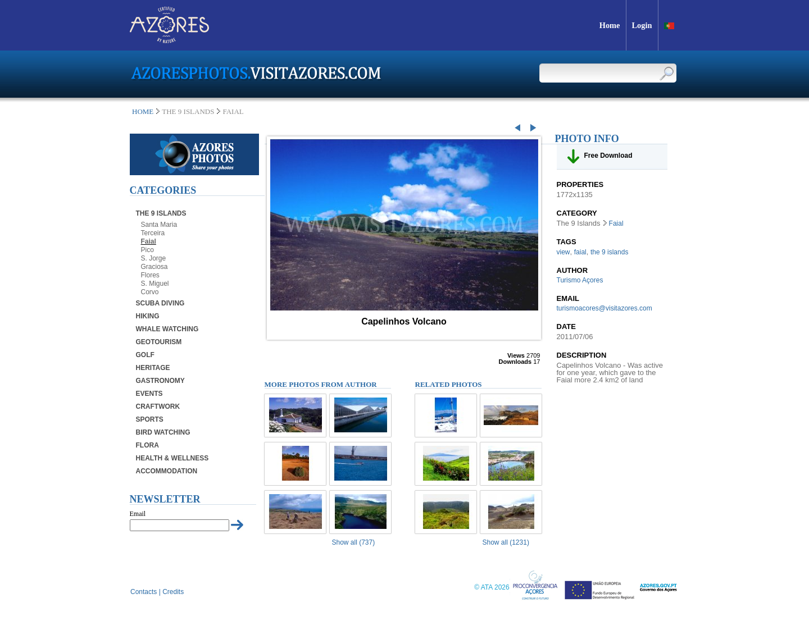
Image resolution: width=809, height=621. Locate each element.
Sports (149, 419)
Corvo (150, 292)
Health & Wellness (172, 458)
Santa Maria (159, 224)
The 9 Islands (161, 213)
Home (142, 111)
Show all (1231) (506, 542)
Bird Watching (163, 432)
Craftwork (158, 406)
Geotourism (159, 342)
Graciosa (154, 266)
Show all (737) (353, 542)
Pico (147, 249)
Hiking (148, 316)
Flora (147, 445)
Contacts (143, 592)
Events (149, 394)
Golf (145, 355)
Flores (150, 275)
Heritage (153, 368)
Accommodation (167, 471)
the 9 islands (609, 252)
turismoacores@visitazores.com (604, 308)
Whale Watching (167, 329)
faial (580, 252)
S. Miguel (155, 283)
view (563, 252)
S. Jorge (153, 258)
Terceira (153, 233)
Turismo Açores (580, 280)
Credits (173, 592)
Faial (148, 241)
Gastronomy (160, 381)
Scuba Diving (160, 303)
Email (138, 513)
